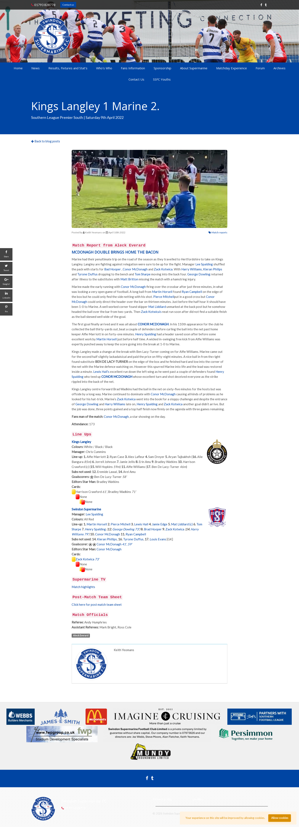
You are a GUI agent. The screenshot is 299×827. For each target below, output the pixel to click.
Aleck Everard (80, 635)
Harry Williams (191, 269)
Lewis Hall (141, 524)
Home (18, 68)
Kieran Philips (212, 269)
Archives (279, 68)
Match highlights (83, 587)
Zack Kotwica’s (151, 311)
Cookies (197, 799)
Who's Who (104, 68)
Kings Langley (81, 442)
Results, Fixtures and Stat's (67, 68)
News (35, 68)
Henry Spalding (145, 334)
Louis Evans (158, 539)
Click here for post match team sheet (97, 604)
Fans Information (133, 68)
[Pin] (6, 309)
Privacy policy (162, 799)
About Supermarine (193, 68)
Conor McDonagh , (114, 544)
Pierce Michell (120, 524)
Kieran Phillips (107, 539)
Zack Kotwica (163, 269)
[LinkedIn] (6, 295)
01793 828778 (43, 5)
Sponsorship (162, 68)
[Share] (6, 254)
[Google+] (6, 282)
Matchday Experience (231, 68)
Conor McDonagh (135, 269)
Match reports (217, 232)
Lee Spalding (204, 264)
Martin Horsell (162, 291)
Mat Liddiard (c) (182, 524)
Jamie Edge (159, 524)
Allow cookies (279, 818)
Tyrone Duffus (87, 274)
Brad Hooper (153, 529)
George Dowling (198, 274)
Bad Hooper (112, 269)
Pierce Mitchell (163, 296)
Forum (260, 68)
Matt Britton (129, 279)
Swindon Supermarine (86, 509)
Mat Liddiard (157, 306)
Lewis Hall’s (101, 371)
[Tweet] (6, 268)
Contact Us (136, 79)
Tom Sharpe (143, 274)
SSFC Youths (162, 79)
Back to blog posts (45, 141)
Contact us (68, 4)
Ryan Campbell (192, 291)
